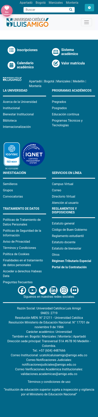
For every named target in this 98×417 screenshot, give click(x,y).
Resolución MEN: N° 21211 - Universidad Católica (49, 318)
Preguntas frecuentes (17, 282)
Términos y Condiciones (19, 248)
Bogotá (41, 2)
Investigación (14, 173)
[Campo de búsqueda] (45, 10)
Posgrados (59, 108)
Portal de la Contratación (69, 267)
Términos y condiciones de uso (49, 382)
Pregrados (59, 102)
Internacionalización (17, 127)
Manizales (56, 2)
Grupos (8, 190)
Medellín (79, 81)
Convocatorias (13, 196)
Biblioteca (10, 120)
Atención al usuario (65, 203)
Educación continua (65, 114)
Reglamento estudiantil (68, 236)
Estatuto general (63, 223)
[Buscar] (71, 10)
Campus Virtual (62, 184)
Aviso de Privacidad (16, 241)
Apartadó (26, 2)
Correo (56, 190)
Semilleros (10, 184)
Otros (56, 255)
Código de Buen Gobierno (69, 230)
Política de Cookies (16, 254)
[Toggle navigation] (86, 22)
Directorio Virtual (63, 196)
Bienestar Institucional (18, 114)
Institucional (11, 108)
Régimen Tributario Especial (71, 261)
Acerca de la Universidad (20, 102)
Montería (72, 2)
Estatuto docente (63, 242)
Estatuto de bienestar (66, 248)
